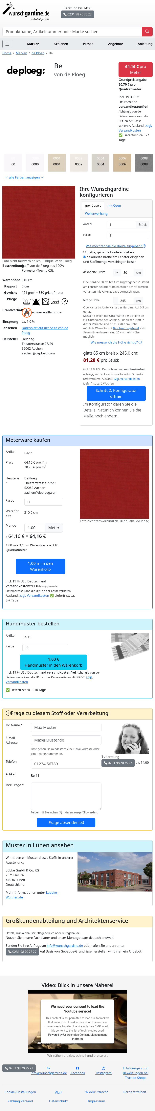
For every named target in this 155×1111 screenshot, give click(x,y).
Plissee (88, 44)
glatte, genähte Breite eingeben (108, 252)
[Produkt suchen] (147, 31)
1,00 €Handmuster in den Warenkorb (53, 662)
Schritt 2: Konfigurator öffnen (116, 393)
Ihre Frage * (15, 785)
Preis (9, 462)
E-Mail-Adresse (12, 740)
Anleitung (145, 44)
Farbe (87, 235)
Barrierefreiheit (134, 1092)
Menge (11, 525)
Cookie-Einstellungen (20, 1092)
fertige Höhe (91, 300)
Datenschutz (58, 1101)
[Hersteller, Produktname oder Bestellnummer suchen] (72, 31)
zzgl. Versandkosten (127, 379)
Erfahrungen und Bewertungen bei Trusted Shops (135, 1073)
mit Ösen (114, 205)
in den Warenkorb (40, 566)
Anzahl (87, 224)
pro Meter (135, 69)
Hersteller (12, 480)
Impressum (96, 1101)
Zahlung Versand (20, 1101)
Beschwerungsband (126, 328)
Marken (33, 44)
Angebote (115, 44)
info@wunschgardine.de (65, 945)
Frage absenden (66, 822)
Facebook (77, 1070)
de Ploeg (38, 53)
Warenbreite (12, 513)
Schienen (61, 44)
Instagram (103, 1070)
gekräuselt (93, 205)
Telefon (11, 761)
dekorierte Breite (94, 272)
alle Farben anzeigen (24, 177)
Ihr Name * (14, 725)
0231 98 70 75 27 (77, 14)
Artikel (10, 452)
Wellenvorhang (96, 213)
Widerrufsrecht (96, 1092)
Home (6, 53)
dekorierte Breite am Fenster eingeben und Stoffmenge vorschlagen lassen (113, 259)
